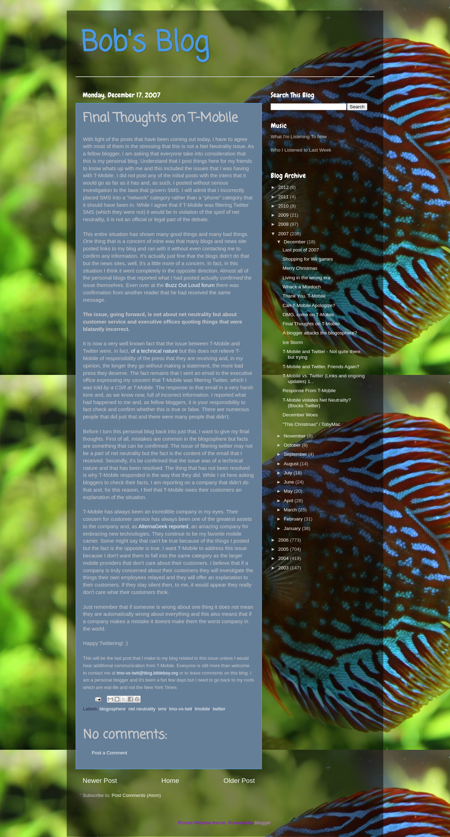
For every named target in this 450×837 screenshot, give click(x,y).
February (294, 519)
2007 (284, 233)
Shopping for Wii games (308, 259)
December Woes (300, 414)
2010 (284, 206)
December (295, 241)
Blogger (263, 822)
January (293, 528)
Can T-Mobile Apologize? (309, 305)
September (296, 454)
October (293, 445)
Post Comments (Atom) (136, 795)
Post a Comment (109, 752)
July (289, 472)
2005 (284, 549)
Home (170, 780)
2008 (284, 224)
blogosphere (112, 708)
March (291, 509)
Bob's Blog (145, 43)
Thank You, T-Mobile (304, 296)
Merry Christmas (300, 268)
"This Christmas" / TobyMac (312, 424)
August (292, 463)
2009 (284, 215)
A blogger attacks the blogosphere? (320, 333)
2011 (284, 196)
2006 (284, 540)
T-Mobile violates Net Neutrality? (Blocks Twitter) (317, 402)
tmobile (202, 708)
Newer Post (100, 780)
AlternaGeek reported (163, 526)
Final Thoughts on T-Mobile (311, 323)
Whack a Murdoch (302, 286)
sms (162, 708)
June (289, 482)
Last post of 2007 (301, 250)
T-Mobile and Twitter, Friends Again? (321, 366)
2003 (284, 567)
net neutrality (141, 708)
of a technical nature (154, 351)
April (289, 500)
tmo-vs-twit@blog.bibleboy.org (147, 673)
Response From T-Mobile (309, 390)
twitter (219, 708)
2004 (284, 558)
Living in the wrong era (306, 277)
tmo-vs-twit (180, 708)
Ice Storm (293, 342)
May (289, 491)
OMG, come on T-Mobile (308, 314)
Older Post (239, 780)
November (295, 436)
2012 (284, 187)
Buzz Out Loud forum (189, 285)
